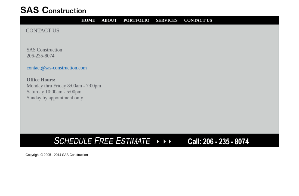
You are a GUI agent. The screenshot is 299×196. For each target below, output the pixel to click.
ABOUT (109, 20)
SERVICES (166, 20)
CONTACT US (198, 20)
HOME (88, 20)
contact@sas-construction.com (57, 68)
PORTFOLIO (136, 20)
